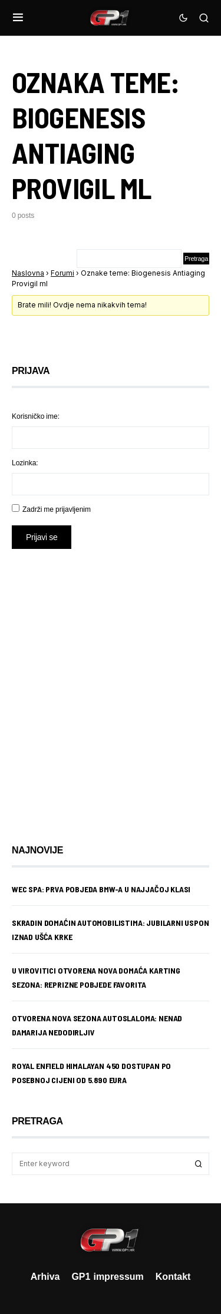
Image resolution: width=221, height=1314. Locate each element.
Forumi (62, 273)
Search (199, 1163)
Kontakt (173, 1276)
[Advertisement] (110, 687)
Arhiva (45, 1276)
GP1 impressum (107, 1276)
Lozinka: (25, 462)
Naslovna (28, 273)
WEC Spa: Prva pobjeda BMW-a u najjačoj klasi (101, 889)
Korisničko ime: (36, 416)
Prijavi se (41, 537)
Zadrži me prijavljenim (56, 509)
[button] (18, 18)
